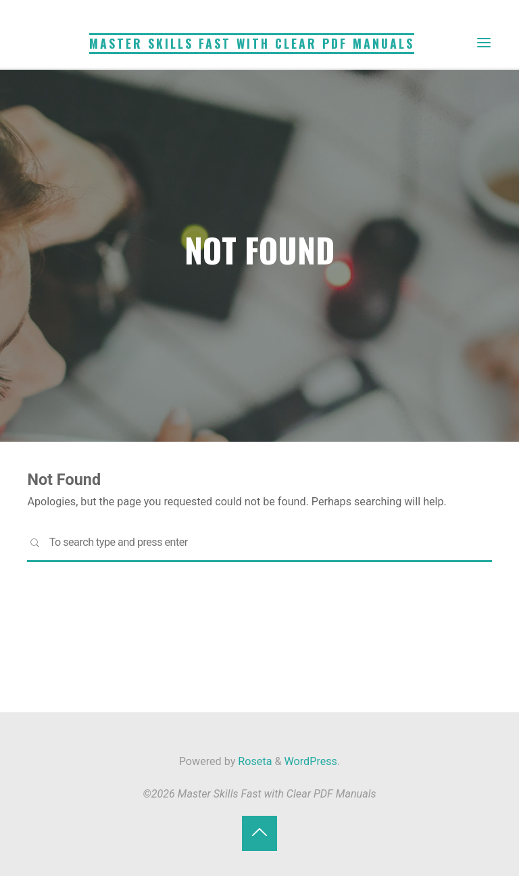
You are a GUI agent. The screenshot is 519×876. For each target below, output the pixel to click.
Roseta (253, 761)
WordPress (311, 761)
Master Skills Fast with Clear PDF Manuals (251, 43)
